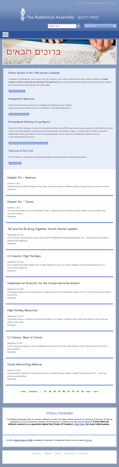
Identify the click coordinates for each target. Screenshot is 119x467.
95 (82, 391)
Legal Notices (70, 453)
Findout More (15, 163)
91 (64, 391)
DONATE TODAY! (17, 91)
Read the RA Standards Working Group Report (28, 143)
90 (59, 391)
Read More (11, 189)
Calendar (91, 3)
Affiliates (48, 453)
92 (68, 391)
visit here (88, 440)
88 (50, 391)
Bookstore (102, 3)
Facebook (83, 453)
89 (55, 391)
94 (78, 391)
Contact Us (36, 453)
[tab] (59, 184)
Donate (81, 3)
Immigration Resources (19, 114)
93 (73, 391)
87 (45, 391)
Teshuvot (57, 157)
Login (112, 3)
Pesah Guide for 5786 (23, 440)
